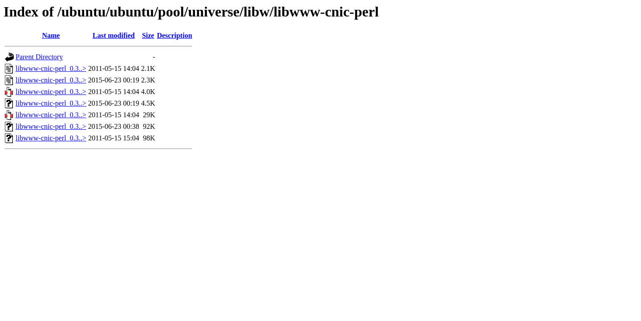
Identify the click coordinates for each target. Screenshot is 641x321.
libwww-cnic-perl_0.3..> (51, 68)
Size (148, 35)
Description (174, 35)
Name (51, 35)
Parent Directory (39, 57)
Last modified (114, 35)
